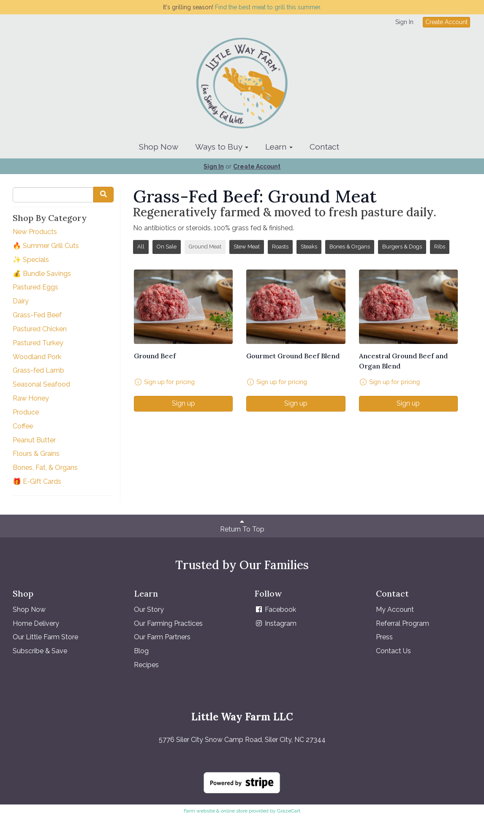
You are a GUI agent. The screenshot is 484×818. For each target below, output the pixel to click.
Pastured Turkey (38, 343)
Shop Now (158, 146)
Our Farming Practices (168, 623)
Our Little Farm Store (45, 637)
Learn (279, 146)
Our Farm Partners (162, 637)
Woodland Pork (37, 357)
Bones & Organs (349, 246)
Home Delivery (36, 623)
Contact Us (393, 651)
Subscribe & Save (40, 651)
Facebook (275, 609)
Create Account (446, 22)
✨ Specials (31, 260)
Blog (141, 651)
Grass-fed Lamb (38, 370)
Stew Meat (247, 246)
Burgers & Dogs (402, 246)
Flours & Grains (36, 454)
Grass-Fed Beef (37, 315)
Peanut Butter (34, 440)
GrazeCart (288, 811)
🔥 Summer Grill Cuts (46, 246)
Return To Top (242, 525)
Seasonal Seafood (41, 384)
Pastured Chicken (40, 329)
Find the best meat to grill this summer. (268, 7)
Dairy (21, 301)
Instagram (275, 623)
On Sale (167, 246)
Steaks (309, 246)
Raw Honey (31, 398)
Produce (26, 412)
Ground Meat (205, 246)
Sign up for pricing (169, 382)
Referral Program (402, 623)
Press (384, 637)
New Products (35, 232)
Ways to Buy (221, 146)
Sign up (183, 403)
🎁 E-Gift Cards (37, 481)
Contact (324, 146)
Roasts (280, 246)
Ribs (439, 246)
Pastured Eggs (35, 287)
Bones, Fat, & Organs (45, 468)
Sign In (404, 22)
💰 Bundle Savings (42, 274)
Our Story (149, 609)
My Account (395, 609)
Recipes (146, 665)
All (140, 246)
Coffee (23, 426)
